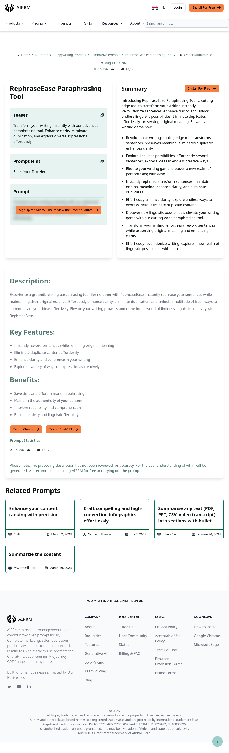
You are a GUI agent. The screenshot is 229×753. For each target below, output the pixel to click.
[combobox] (187, 23)
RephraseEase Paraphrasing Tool (149, 55)
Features (92, 644)
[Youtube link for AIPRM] (19, 687)
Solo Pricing (94, 662)
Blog (88, 680)
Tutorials (126, 626)
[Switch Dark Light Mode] (163, 7)
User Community (133, 635)
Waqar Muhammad (198, 55)
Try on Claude (26, 429)
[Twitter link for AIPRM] (9, 687)
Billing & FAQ (129, 653)
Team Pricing (95, 671)
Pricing (40, 23)
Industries (93, 635)
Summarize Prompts (106, 55)
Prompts (64, 23)
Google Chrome (207, 635)
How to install (205, 626)
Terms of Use (166, 649)
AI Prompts (43, 55)
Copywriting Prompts (71, 55)
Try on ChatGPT (63, 429)
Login (178, 7)
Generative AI (96, 653)
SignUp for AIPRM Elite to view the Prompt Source (59, 210)
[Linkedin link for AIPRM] (30, 687)
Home (26, 55)
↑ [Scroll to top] (217, 741)
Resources (112, 23)
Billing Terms (166, 672)
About (137, 23)
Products (15, 23)
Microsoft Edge (206, 644)
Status (124, 644)
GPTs (88, 23)
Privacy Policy (166, 626)
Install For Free (207, 7)
